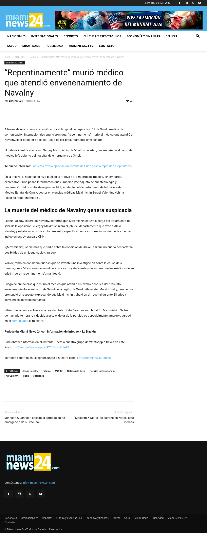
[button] (198, 36)
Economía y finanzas (143, 36)
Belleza (171, 36)
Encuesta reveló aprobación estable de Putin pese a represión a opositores (82, 166)
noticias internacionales (102, 370)
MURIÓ (58, 370)
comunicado (20, 321)
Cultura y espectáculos (102, 36)
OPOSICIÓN (12, 375)
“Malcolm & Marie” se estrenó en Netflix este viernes (104, 420)
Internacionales (44, 36)
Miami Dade (31, 46)
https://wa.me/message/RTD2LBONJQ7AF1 (39, 347)
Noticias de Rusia (76, 370)
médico (47, 370)
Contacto (106, 46)
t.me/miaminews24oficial (94, 358)
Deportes (70, 36)
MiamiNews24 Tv (81, 46)
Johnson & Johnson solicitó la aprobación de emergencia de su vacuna (34, 420)
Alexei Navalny (30, 370)
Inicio (7, 57)
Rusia (26, 375)
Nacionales (16, 36)
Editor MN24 (16, 100)
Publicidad (54, 46)
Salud (12, 46)
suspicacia (38, 375)
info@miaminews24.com (38, 483)
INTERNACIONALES (25, 57)
